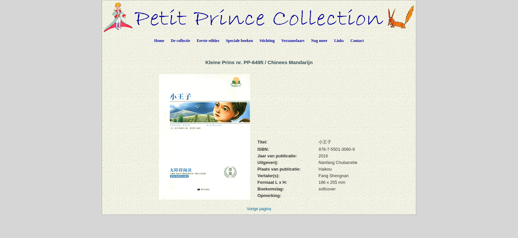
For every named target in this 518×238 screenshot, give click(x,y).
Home (159, 40)
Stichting (267, 40)
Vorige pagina (259, 209)
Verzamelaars (293, 40)
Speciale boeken (239, 40)
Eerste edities (208, 40)
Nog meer (319, 40)
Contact (357, 40)
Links (339, 40)
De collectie (180, 40)
